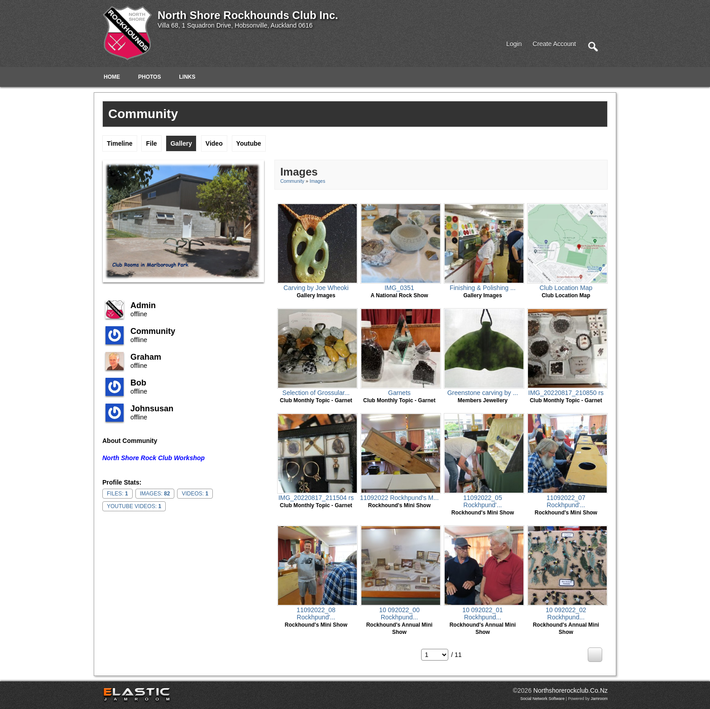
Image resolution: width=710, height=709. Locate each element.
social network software (542, 698)
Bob (138, 382)
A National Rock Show (399, 295)
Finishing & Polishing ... (483, 287)
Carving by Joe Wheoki (316, 287)
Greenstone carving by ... (482, 392)
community (152, 331)
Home (112, 77)
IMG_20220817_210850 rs (566, 392)
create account (554, 44)
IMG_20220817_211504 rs (316, 497)
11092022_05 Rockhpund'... (482, 501)
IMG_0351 (399, 287)
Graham (145, 357)
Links (187, 77)
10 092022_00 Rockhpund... (399, 613)
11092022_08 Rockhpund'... (316, 613)
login (514, 44)
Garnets (399, 392)
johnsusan (151, 408)
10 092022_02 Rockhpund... (566, 613)
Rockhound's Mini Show (399, 505)
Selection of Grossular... (316, 392)
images (317, 181)
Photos (149, 77)
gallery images (316, 295)
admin (143, 305)
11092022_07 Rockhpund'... (566, 501)
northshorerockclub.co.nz (570, 690)
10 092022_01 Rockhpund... (482, 613)
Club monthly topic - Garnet (316, 400)
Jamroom (599, 698)
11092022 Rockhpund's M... (399, 497)
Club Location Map (565, 287)
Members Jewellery (483, 400)
